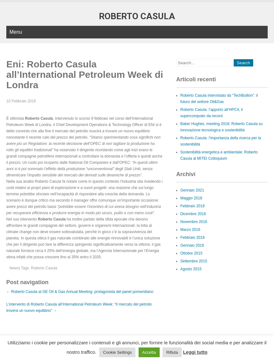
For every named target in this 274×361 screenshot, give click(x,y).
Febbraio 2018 (192, 206)
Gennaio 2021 (192, 190)
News (14, 268)
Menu (15, 32)
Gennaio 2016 (192, 245)
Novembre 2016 (193, 222)
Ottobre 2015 (191, 253)
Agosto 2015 (191, 269)
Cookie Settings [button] (117, 352)
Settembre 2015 (193, 261)
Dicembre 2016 (193, 214)
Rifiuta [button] (172, 352)
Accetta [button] (149, 352)
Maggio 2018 (191, 198)
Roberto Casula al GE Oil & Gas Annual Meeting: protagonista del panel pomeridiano (79, 291)
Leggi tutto (195, 352)
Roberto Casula (44, 268)
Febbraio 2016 (192, 237)
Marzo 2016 (190, 229)
